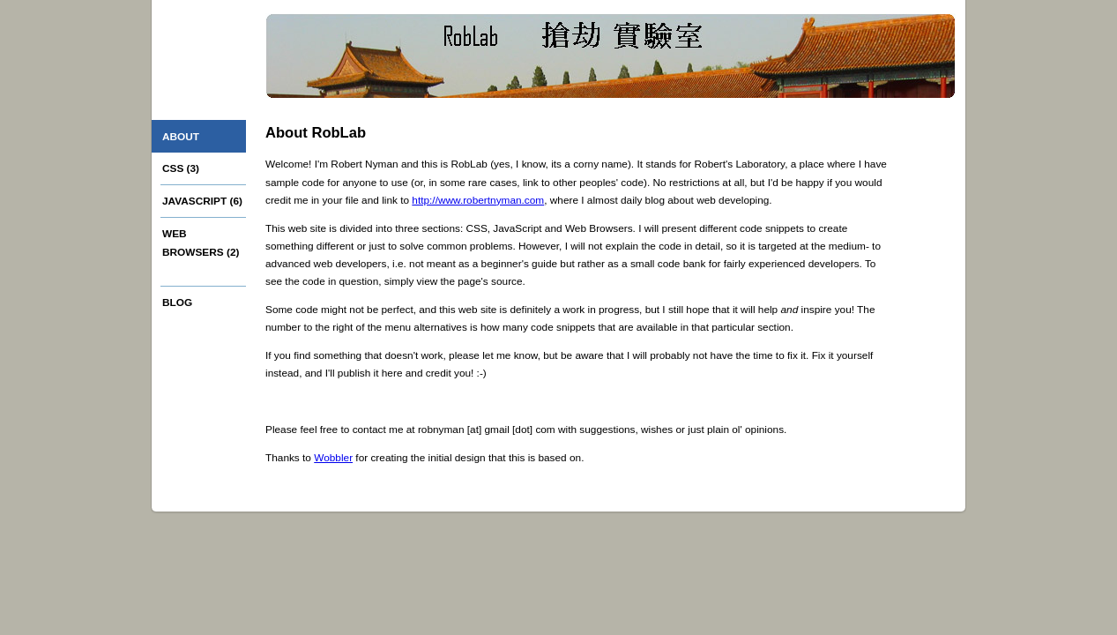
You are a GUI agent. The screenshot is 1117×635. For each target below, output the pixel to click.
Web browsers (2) (200, 243)
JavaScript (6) (202, 201)
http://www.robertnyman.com (478, 200)
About (180, 137)
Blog (177, 302)
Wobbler (333, 458)
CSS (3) (180, 168)
